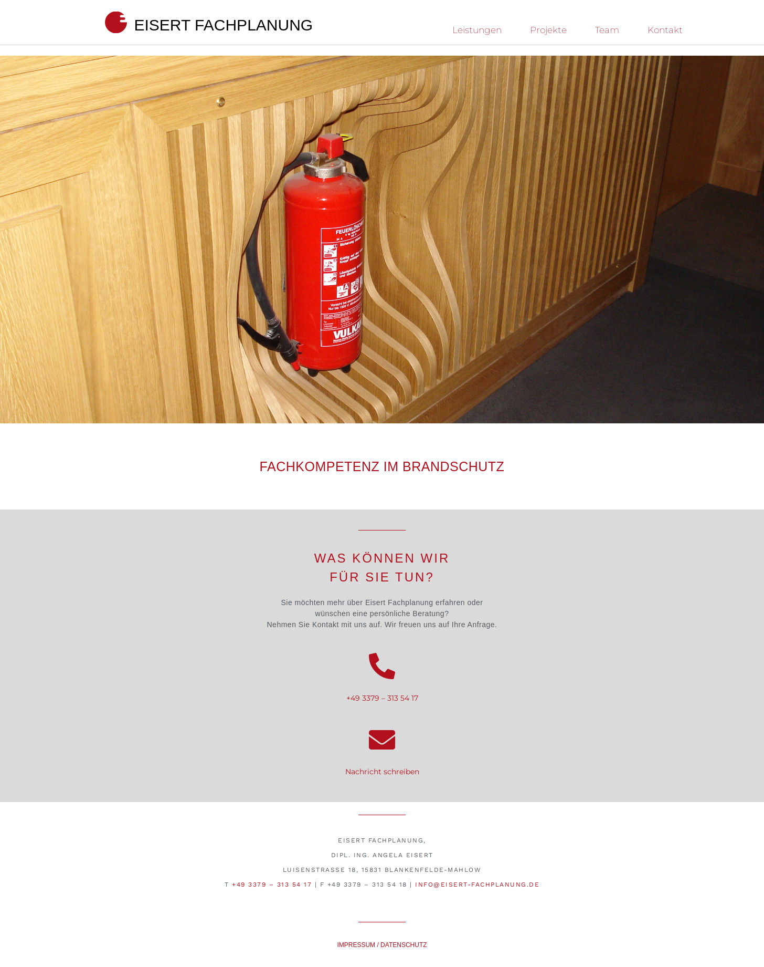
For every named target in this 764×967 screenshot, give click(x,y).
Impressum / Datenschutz (382, 945)
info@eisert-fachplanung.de (477, 884)
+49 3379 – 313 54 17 (382, 698)
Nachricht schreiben (382, 771)
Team (607, 30)
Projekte (548, 30)
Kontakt (665, 30)
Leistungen (477, 30)
